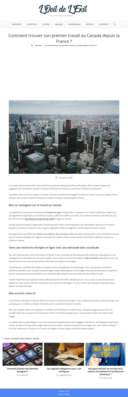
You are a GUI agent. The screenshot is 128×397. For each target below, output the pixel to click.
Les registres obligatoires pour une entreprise (64, 370)
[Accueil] (32, 45)
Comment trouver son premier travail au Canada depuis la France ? (71, 45)
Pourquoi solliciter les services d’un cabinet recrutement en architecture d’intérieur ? (105, 371)
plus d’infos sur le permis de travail (39, 219)
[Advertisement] (64, 68)
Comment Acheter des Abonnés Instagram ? (22, 370)
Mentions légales (64, 394)
